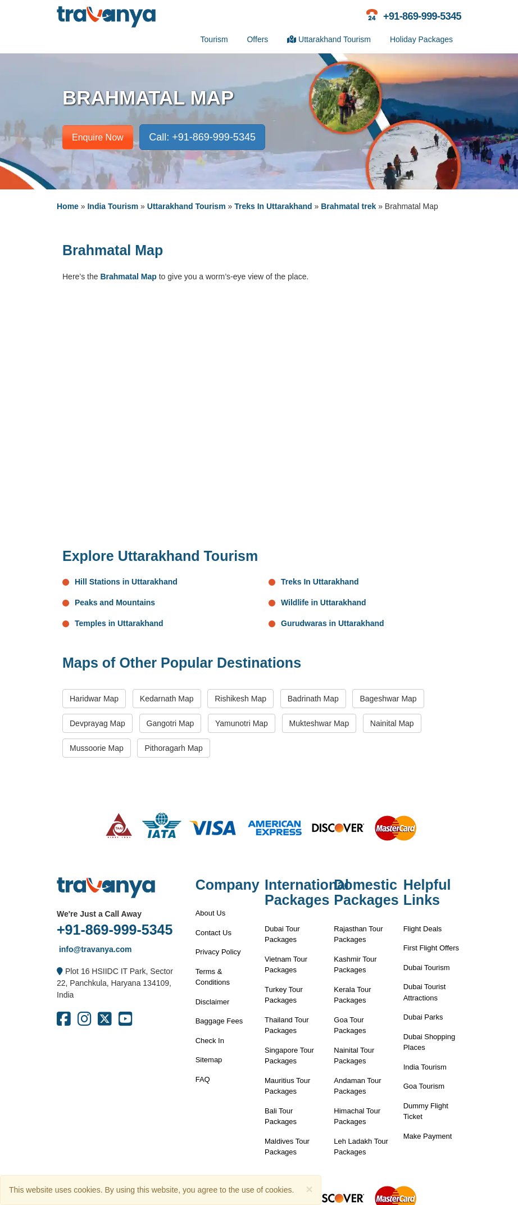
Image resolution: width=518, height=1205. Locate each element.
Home (68, 206)
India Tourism (112, 206)
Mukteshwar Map (319, 723)
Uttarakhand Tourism (329, 39)
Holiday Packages (421, 39)
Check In (210, 1040)
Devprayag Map (97, 723)
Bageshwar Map (388, 698)
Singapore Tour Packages (289, 1056)
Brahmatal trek (348, 206)
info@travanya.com (94, 949)
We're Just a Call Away (99, 913)
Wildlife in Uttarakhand (323, 602)
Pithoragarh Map (173, 748)
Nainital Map (392, 723)
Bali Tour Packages (281, 1116)
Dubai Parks (423, 1017)
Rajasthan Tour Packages (358, 934)
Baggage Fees (219, 1021)
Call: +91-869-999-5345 (202, 137)
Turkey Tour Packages (284, 995)
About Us (210, 913)
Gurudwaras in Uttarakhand (332, 623)
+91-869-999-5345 (114, 929)
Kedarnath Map (167, 698)
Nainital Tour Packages (354, 1056)
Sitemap (209, 1059)
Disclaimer (213, 1002)
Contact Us (213, 932)
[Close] (309, 1189)
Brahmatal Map (128, 276)
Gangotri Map (170, 723)
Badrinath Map (313, 698)
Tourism (214, 39)
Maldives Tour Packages (287, 1147)
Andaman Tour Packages (357, 1086)
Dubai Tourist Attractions (424, 992)
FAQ (203, 1079)
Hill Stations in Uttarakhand (126, 581)
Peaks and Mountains (115, 602)
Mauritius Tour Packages (287, 1086)
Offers (257, 39)
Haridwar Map (94, 698)
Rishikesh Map (240, 698)
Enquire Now (98, 137)
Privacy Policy (218, 952)
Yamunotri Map (241, 723)
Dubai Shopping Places (429, 1042)
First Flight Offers (431, 948)
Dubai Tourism (426, 967)
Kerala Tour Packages (352, 995)
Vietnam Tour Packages (286, 965)
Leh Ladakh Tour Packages (361, 1147)
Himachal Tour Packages (357, 1116)
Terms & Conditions (213, 977)
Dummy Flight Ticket (425, 1111)
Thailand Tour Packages (287, 1025)
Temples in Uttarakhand (119, 623)
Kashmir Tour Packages (355, 965)
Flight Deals (422, 929)
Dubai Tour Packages (282, 934)
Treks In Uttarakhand (273, 206)
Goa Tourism (423, 1086)
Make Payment (427, 1136)
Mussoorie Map (97, 748)
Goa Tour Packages (350, 1025)
